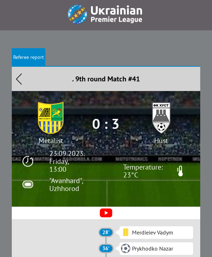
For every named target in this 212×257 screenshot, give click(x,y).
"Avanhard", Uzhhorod (66, 184)
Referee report (28, 57)
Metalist (51, 140)
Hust (161, 140)
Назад (19, 79)
